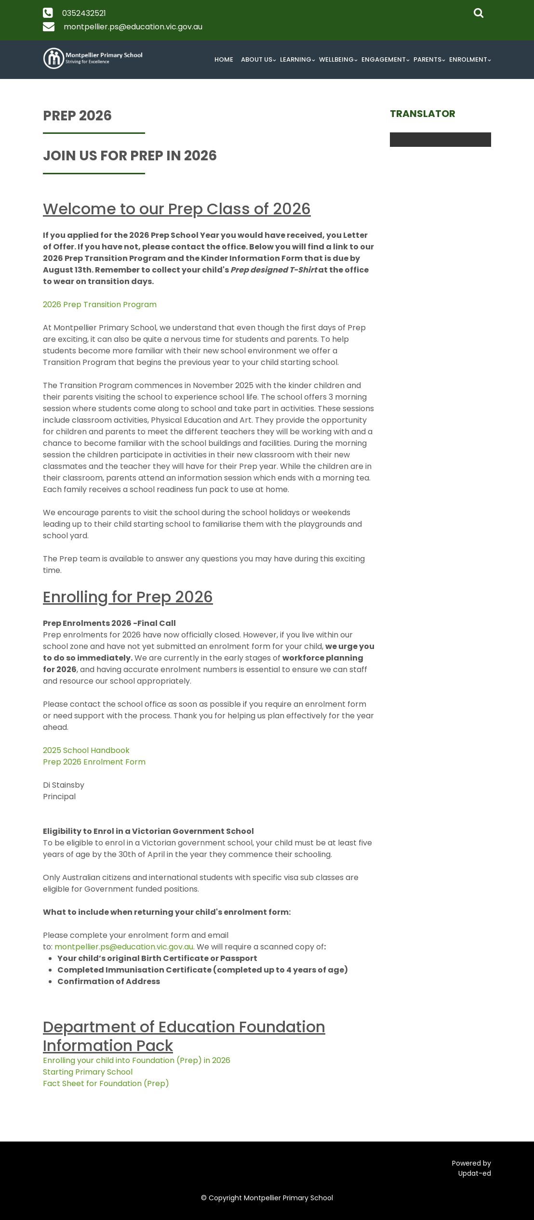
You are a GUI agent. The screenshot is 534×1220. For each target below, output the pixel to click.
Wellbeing (336, 59)
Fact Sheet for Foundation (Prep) (106, 1083)
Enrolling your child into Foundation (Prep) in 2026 (136, 1060)
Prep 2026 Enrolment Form (94, 761)
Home (223, 59)
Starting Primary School (88, 1071)
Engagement (383, 59)
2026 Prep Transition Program (100, 304)
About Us (256, 59)
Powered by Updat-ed (471, 1168)
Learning (295, 59)
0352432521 (84, 13)
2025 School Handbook (86, 750)
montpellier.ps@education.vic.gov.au (133, 26)
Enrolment (468, 59)
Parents (427, 59)
